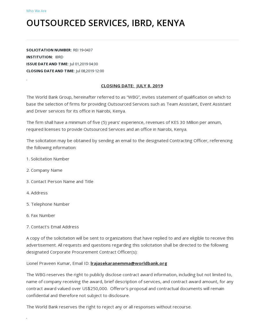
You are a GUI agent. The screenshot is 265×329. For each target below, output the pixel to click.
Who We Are (36, 10)
